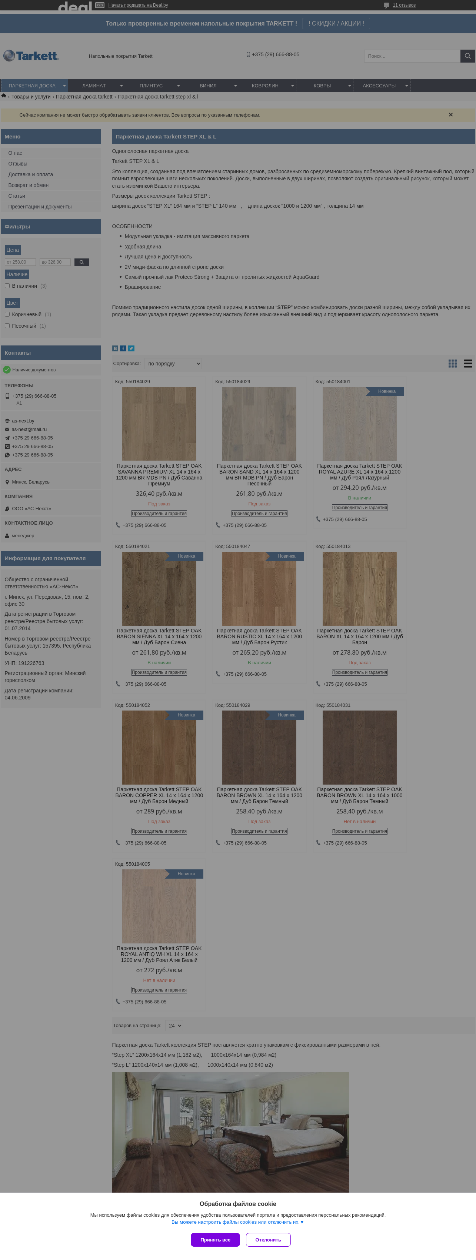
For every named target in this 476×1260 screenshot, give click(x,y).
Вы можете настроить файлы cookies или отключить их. (236, 1223)
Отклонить (270, 1240)
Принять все (215, 1240)
